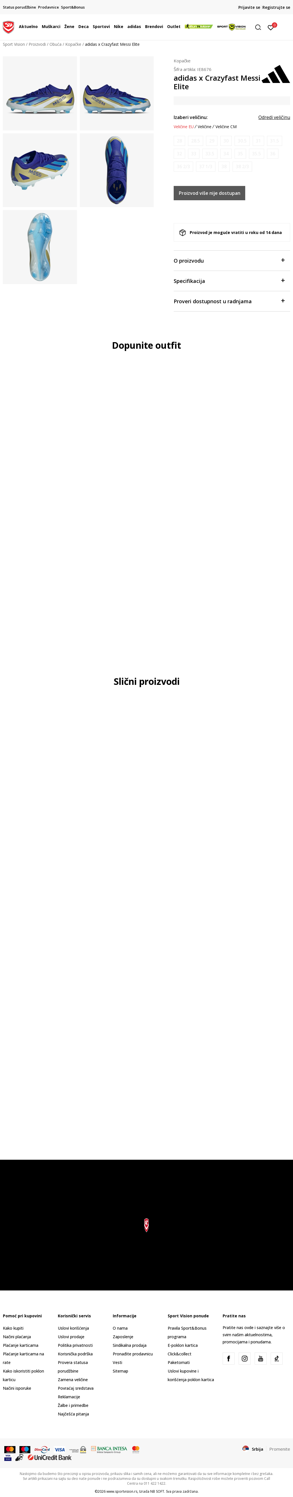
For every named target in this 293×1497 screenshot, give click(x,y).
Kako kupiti (13, 1328)
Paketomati (179, 1362)
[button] (260, 27)
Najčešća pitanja (73, 1414)
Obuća (56, 44)
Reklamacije (69, 1396)
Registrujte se (276, 7)
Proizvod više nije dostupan (209, 193)
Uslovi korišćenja (73, 1328)
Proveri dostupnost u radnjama (229, 301)
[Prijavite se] (270, 27)
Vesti (117, 1362)
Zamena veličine (73, 1379)
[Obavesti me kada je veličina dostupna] (179, 141)
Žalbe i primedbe (73, 1405)
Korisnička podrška (75, 1354)
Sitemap (120, 1371)
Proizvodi (37, 44)
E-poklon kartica (183, 1345)
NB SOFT (157, 1491)
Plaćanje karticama (20, 1345)
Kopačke (73, 44)
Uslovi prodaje (71, 1336)
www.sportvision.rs (121, 1491)
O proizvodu (229, 260)
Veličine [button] (204, 126)
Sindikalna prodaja (129, 1345)
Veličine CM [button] (226, 126)
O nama (120, 1328)
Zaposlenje (123, 1336)
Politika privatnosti (75, 1345)
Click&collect (179, 1354)
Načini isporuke (17, 1388)
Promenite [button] (279, 1449)
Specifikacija (229, 280)
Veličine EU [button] (184, 126)
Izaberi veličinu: (191, 117)
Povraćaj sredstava (76, 1388)
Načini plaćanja (17, 1336)
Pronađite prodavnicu (133, 1354)
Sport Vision (14, 44)
